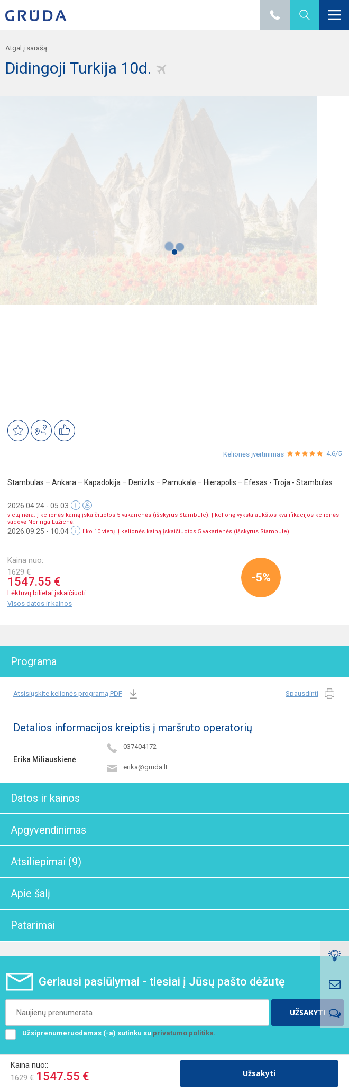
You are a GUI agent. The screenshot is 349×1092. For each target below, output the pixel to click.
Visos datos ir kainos (39, 603)
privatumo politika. (184, 1033)
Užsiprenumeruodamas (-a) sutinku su (110, 1033)
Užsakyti (259, 1073)
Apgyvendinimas (48, 830)
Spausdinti (311, 694)
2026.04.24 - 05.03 (38, 506)
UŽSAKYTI (307, 1012)
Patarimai (33, 925)
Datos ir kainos (45, 798)
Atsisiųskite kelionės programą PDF (76, 694)
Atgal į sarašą (26, 48)
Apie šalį (30, 893)
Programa (34, 661)
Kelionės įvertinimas (253, 454)
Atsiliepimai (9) (46, 861)
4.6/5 (334, 453)
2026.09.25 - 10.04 (38, 531)
